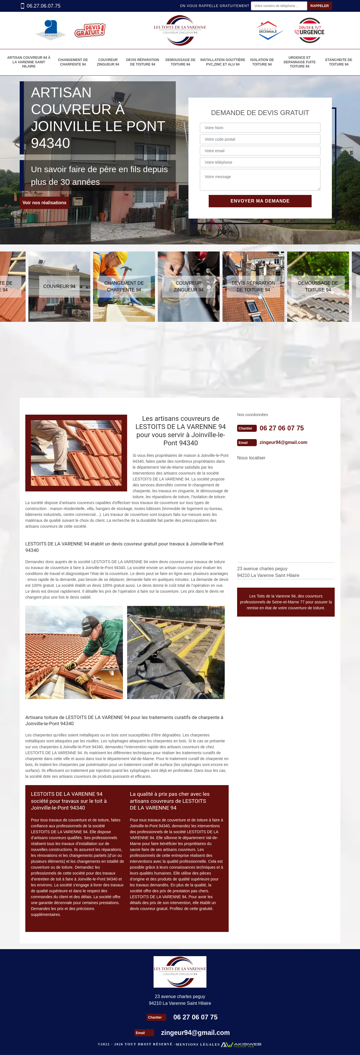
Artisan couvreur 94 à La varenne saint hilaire (28, 62)
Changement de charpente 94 (72, 63)
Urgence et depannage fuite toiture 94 (300, 62)
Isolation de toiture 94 (262, 63)
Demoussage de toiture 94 (180, 63)
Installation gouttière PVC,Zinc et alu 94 (223, 62)
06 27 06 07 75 (282, 429)
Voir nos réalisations (44, 203)
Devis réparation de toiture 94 (142, 63)
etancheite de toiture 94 (338, 63)
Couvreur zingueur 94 (107, 63)
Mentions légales (198, 1046)
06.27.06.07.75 (40, 6)
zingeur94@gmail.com (283, 443)
